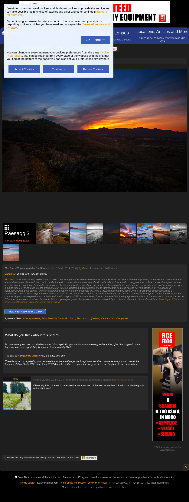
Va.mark (105, 318)
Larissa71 (63, 318)
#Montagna (165, 299)
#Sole (50, 302)
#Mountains (21, 302)
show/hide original (123, 380)
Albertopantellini (31, 318)
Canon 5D (10, 273)
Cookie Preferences (97, 482)
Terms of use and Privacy (73, 482)
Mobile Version (27, 482)
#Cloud (33, 302)
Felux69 (52, 318)
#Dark (57, 302)
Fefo (44, 318)
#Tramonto (178, 299)
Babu (85, 268)
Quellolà (94, 318)
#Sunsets (10, 302)
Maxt (72, 318)
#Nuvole (41, 302)
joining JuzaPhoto (33, 355)
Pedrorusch (83, 318)
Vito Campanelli (119, 318)
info (172, 450)
